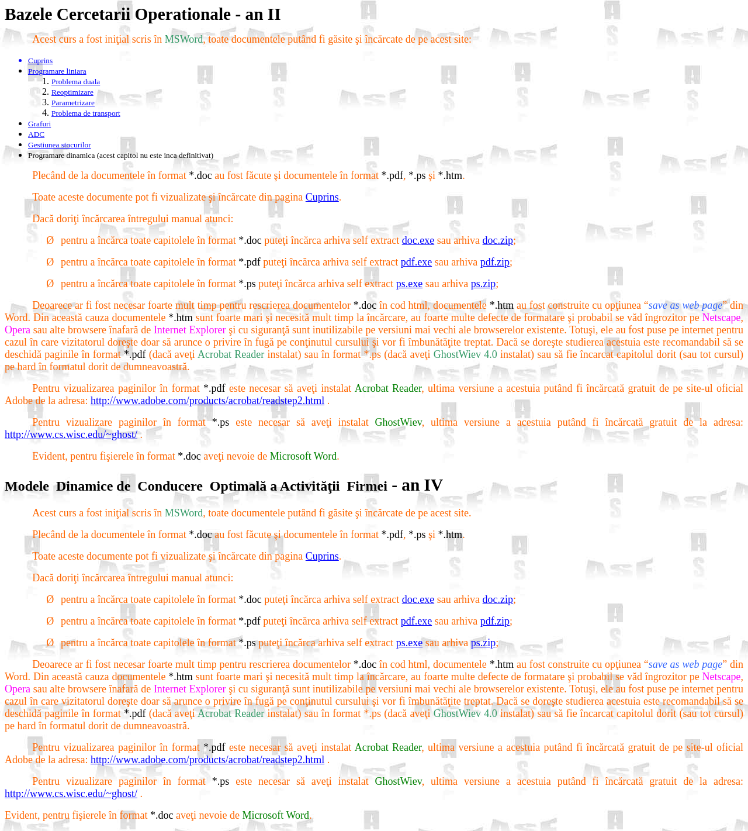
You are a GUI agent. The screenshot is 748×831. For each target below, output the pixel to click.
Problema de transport (85, 113)
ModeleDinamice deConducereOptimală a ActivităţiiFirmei (196, 486)
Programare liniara (57, 71)
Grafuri (39, 123)
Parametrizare (73, 102)
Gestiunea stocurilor (59, 144)
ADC (36, 134)
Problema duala (75, 81)
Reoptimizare (72, 92)
